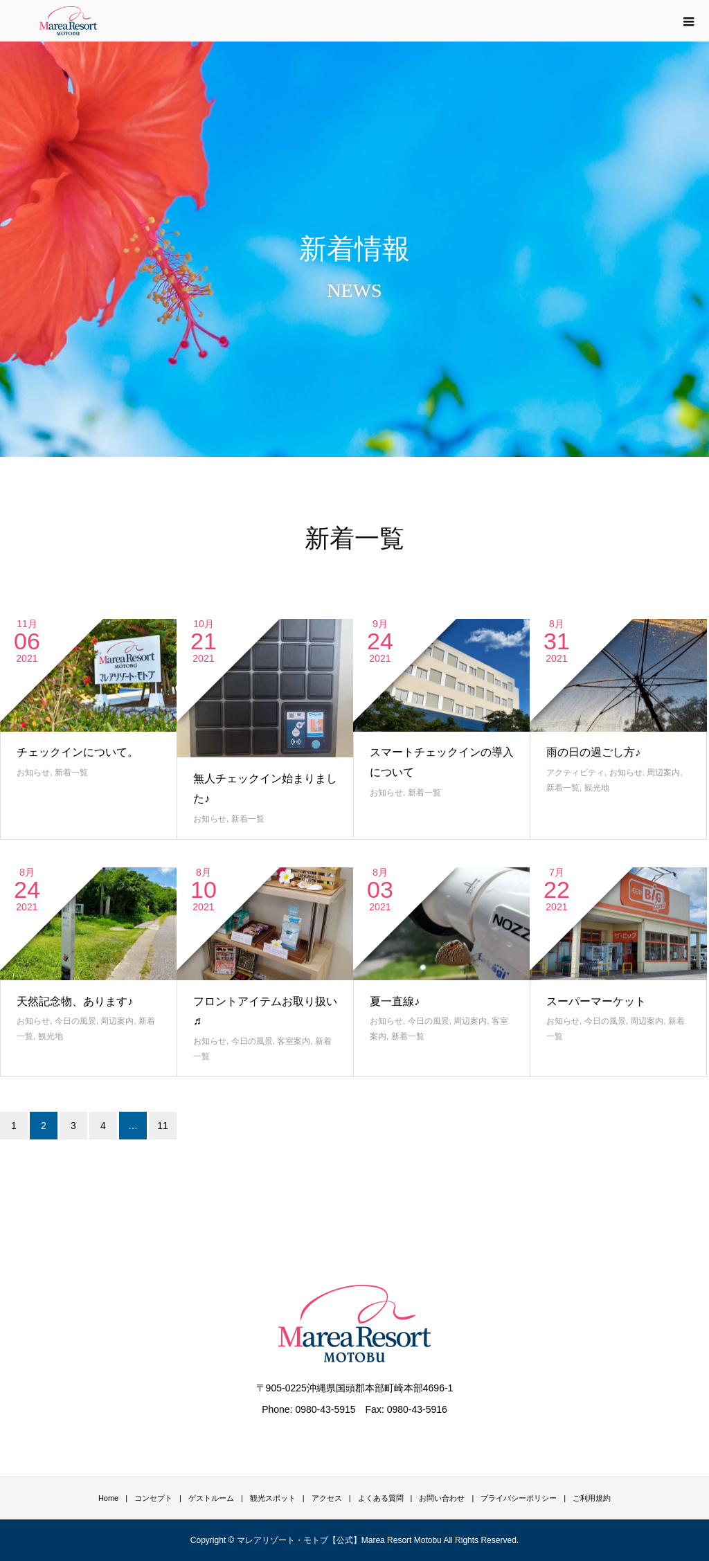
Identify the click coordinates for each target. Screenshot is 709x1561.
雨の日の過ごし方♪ (593, 752)
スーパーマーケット (596, 1001)
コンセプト (153, 1498)
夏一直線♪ (395, 1001)
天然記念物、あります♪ (75, 1001)
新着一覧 (71, 772)
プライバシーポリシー (519, 1498)
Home (108, 1498)
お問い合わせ (442, 1498)
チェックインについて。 (77, 752)
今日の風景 (75, 1021)
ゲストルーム (211, 1498)
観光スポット (273, 1498)
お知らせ (33, 772)
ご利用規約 (592, 1498)
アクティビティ (575, 772)
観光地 (596, 788)
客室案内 (293, 1041)
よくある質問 (381, 1498)
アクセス (327, 1498)
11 (162, 1125)
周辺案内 (663, 772)
